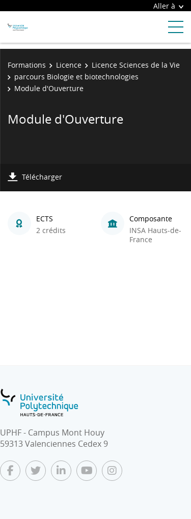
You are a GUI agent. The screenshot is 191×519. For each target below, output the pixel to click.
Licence (68, 65)
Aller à (168, 6)
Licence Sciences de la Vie (136, 65)
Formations (27, 65)
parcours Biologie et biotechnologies (76, 76)
